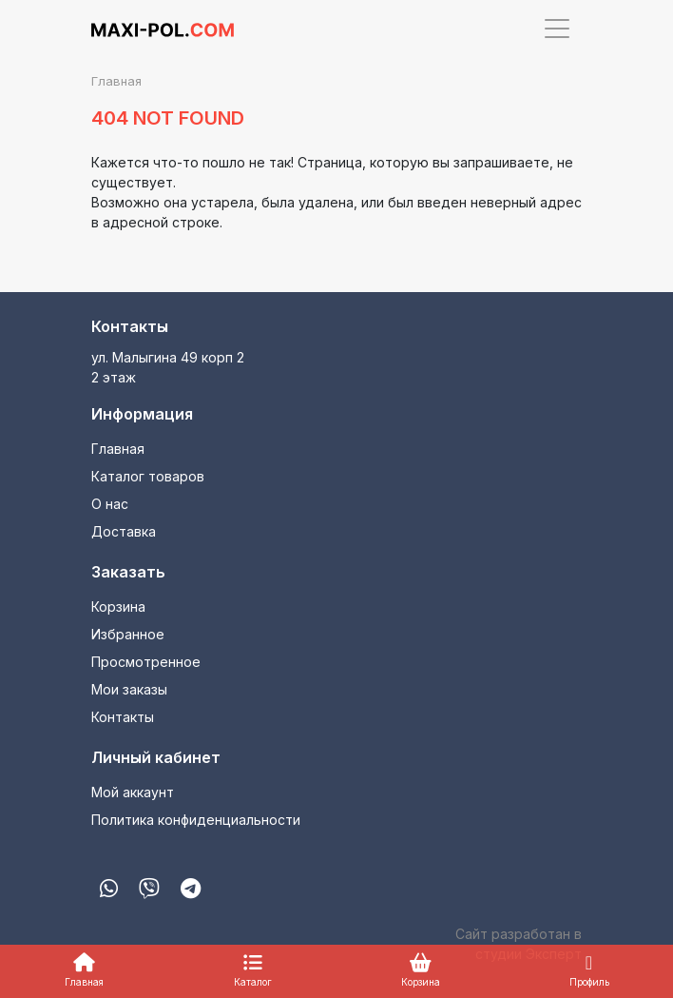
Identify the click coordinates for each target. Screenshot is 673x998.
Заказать (128, 571)
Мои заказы (129, 689)
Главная (117, 448)
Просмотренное (146, 662)
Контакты (129, 326)
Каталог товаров (147, 476)
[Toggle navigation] (557, 28)
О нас (109, 504)
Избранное (127, 634)
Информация (142, 413)
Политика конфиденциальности (195, 820)
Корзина (118, 606)
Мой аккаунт (132, 792)
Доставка (123, 531)
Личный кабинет (156, 757)
